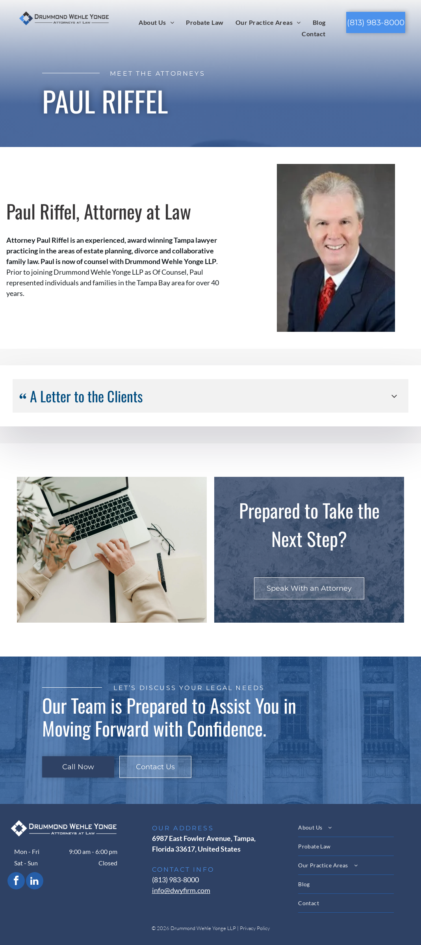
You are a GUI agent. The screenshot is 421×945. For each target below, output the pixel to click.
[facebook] (16, 881)
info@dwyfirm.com (181, 890)
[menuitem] (156, 22)
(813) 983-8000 (175, 879)
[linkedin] (34, 881)
